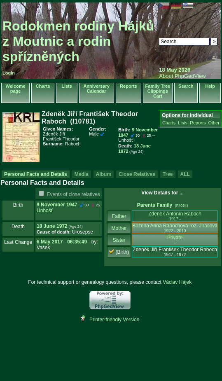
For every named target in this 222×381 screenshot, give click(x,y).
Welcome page (16, 88)
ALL (185, 174)
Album (103, 174)
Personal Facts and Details (35, 174)
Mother (119, 228)
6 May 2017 (50, 242)
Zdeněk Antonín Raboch (174, 216)
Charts (43, 86)
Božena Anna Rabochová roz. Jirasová (174, 228)
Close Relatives (137, 174)
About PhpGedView (182, 76)
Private (174, 240)
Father (119, 216)
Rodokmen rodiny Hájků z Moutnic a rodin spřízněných (78, 41)
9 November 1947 (57, 205)
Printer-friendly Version (114, 320)
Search (186, 86)
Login (8, 72)
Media (82, 174)
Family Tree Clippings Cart (158, 91)
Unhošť (45, 210)
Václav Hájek (177, 282)
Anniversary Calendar (96, 88)
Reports (128, 86)
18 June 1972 (52, 226)
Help (210, 86)
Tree (168, 174)
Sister (119, 240)
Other (214, 122)
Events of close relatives (73, 194)
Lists (66, 86)
